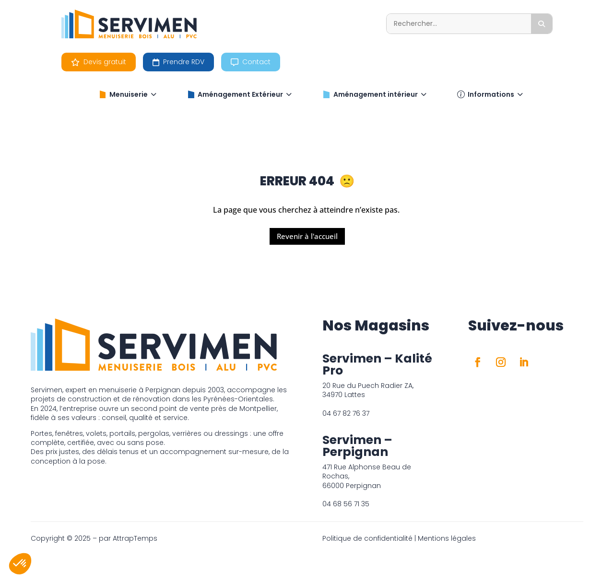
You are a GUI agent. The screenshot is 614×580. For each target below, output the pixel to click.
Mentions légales (447, 538)
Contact (251, 62)
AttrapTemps (135, 538)
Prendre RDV (178, 62)
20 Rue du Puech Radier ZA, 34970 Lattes (367, 390)
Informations (490, 94)
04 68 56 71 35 (345, 504)
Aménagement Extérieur (239, 94)
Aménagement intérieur (374, 94)
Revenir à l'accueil (307, 236)
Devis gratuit (98, 62)
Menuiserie (127, 94)
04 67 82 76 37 (345, 413)
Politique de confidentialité (367, 538)
